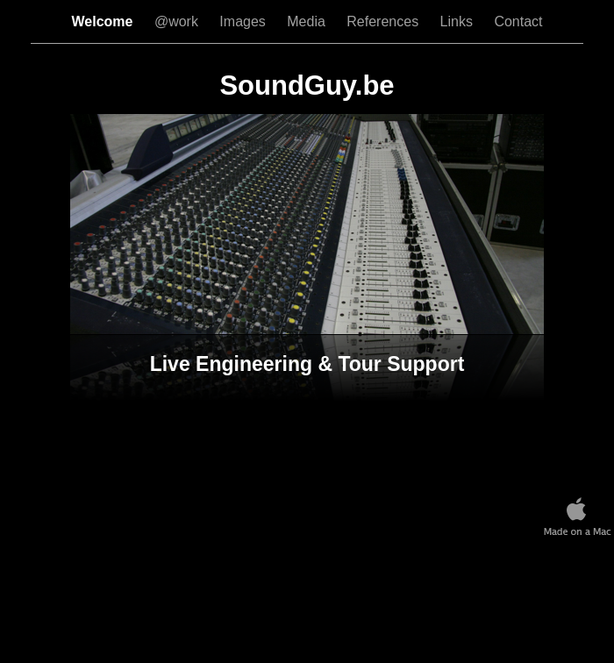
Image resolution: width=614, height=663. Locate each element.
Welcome (103, 21)
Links (458, 21)
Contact (518, 21)
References (384, 21)
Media (308, 21)
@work (178, 21)
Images (244, 21)
